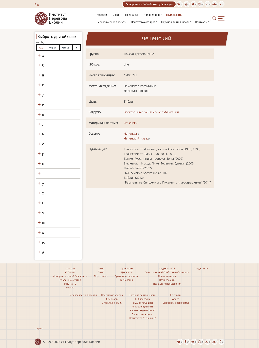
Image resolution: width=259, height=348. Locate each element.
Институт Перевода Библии (58, 18)
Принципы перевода (127, 276)
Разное (70, 287)
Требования (126, 279)
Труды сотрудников (142, 302)
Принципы (131, 14)
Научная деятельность (175, 22)
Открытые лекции (112, 302)
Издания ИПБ (152, 14)
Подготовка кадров (143, 22)
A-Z (41, 47)
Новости (101, 14)
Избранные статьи (70, 279)
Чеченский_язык (137, 138)
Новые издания (167, 276)
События (70, 272)
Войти (39, 329)
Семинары (112, 299)
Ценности (126, 272)
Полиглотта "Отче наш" (142, 318)
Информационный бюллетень (70, 276)
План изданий (167, 279)
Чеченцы (131, 134)
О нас (116, 14)
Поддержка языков (142, 314)
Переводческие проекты (111, 22)
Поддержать (174, 14)
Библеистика (142, 299)
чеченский (131, 123)
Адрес (175, 299)
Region (52, 47)
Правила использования (167, 283)
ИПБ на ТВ (70, 283)
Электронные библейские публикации (149, 4)
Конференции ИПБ (142, 306)
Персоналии (101, 276)
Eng (37, 4)
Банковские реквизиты (176, 302)
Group (66, 47)
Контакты (201, 22)
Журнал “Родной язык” (142, 310)
